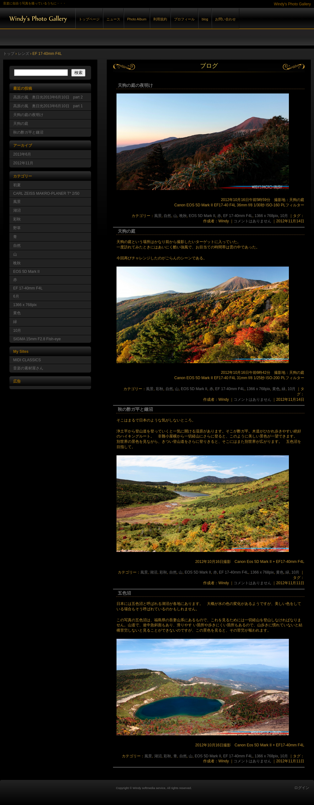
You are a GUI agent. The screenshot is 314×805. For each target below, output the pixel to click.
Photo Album (136, 19)
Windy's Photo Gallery (72, 18)
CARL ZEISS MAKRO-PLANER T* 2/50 (46, 193)
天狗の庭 (126, 231)
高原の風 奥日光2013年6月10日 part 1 (48, 106)
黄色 (276, 389)
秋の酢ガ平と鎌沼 (135, 409)
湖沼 (153, 572)
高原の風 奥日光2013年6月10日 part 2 (48, 97)
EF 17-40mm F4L (237, 216)
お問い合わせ (225, 19)
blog (205, 19)
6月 (16, 296)
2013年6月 (22, 154)
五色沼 (124, 593)
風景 (158, 216)
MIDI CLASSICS (27, 360)
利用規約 (160, 19)
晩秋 (183, 216)
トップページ (89, 19)
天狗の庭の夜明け (135, 85)
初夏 (17, 185)
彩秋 (159, 389)
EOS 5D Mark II (202, 216)
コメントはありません (252, 221)
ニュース (113, 19)
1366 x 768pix (266, 216)
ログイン (301, 788)
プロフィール (184, 19)
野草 (17, 228)
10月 (284, 216)
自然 (167, 216)
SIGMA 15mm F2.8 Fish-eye (37, 339)
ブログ (209, 65)
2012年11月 (23, 163)
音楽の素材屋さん (28, 368)
